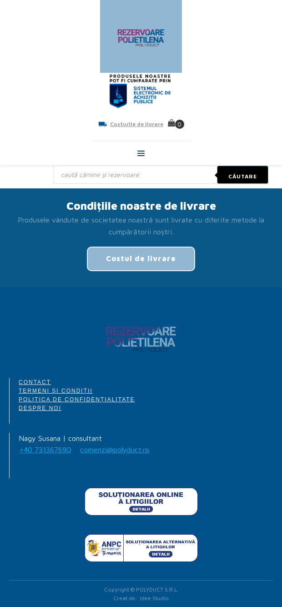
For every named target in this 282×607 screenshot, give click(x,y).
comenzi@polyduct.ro (114, 449)
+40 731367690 (45, 449)
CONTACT (35, 382)
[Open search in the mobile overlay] (161, 175)
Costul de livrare (141, 258)
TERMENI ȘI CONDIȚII (56, 391)
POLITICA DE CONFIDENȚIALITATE (77, 399)
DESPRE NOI (40, 408)
